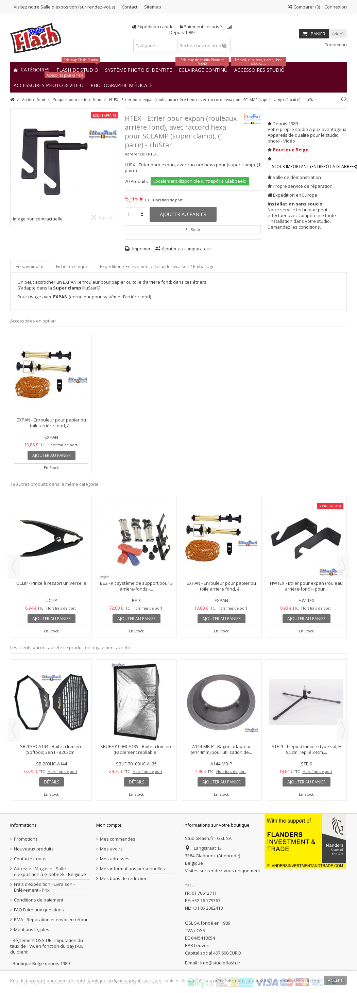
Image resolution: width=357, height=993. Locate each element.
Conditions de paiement (38, 900)
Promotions (26, 839)
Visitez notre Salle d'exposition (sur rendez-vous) (64, 7)
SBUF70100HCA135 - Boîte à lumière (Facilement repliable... (136, 749)
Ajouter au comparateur (186, 249)
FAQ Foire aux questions (39, 910)
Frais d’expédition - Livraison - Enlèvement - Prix (44, 887)
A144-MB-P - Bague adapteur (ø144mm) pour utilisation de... (221, 749)
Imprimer (141, 249)
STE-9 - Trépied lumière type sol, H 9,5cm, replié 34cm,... (306, 749)
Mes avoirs (111, 849)
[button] (121, 85)
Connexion (335, 7)
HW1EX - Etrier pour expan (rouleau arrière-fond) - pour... (306, 586)
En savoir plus (30, 266)
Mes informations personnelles (132, 869)
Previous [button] (13, 567)
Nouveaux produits (34, 849)
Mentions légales (31, 929)
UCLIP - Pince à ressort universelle (51, 583)
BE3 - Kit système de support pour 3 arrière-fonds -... (136, 586)
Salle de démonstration (297, 177)
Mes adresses (115, 859)
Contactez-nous (30, 859)
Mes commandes (117, 839)
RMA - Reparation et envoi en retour (51, 920)
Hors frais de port (168, 200)
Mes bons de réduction (124, 878)
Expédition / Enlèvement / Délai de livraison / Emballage (157, 266)
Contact (129, 7)
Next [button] (343, 567)
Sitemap (152, 7)
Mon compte (109, 825)
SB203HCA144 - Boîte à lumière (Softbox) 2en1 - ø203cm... (51, 749)
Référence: (135, 153)
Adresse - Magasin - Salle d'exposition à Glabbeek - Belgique (50, 871)
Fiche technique (72, 266)
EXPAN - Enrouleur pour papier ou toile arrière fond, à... (51, 423)
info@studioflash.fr (220, 963)
